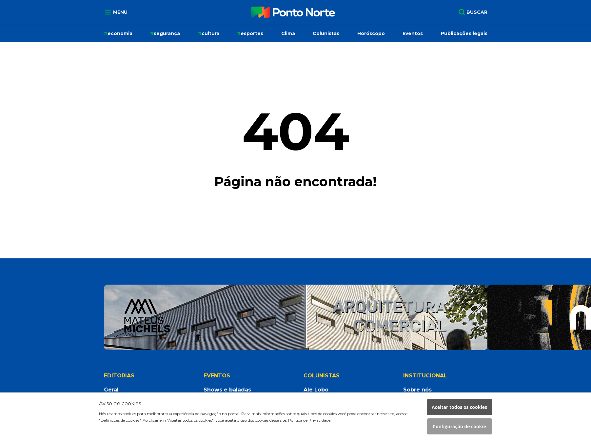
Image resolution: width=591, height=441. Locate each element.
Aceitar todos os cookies (459, 407)
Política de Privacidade (309, 420)
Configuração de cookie (459, 426)
